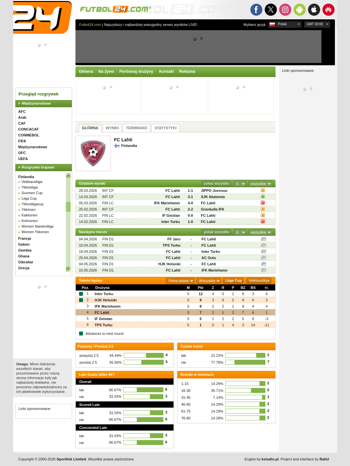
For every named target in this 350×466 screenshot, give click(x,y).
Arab (22, 117)
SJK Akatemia (213, 197)
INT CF (108, 190)
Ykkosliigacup (33, 204)
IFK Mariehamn (167, 203)
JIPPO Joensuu (214, 190)
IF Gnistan (171, 215)
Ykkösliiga (30, 187)
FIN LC (108, 203)
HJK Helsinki (169, 264)
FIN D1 (108, 239)
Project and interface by (305, 459)
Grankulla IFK (213, 209)
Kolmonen (30, 221)
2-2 (190, 209)
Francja (24, 238)
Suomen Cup (32, 193)
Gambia (24, 250)
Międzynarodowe (36, 103)
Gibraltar (25, 262)
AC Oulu (208, 258)
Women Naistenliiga (38, 226)
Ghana (24, 256)
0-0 (190, 215)
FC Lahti (173, 190)
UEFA (23, 159)
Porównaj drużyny (136, 71)
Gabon (24, 244)
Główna (86, 71)
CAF (22, 123)
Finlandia (26, 177)
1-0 (190, 222)
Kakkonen (30, 215)
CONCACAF (28, 129)
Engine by (262, 459)
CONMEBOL (28, 135)
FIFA (22, 141)
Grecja (24, 268)
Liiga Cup (29, 198)
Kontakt (166, 71)
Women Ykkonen (35, 232)
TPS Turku (171, 245)
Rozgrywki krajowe (38, 167)
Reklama (187, 71)
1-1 (190, 190)
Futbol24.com (90, 25)
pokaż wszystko (216, 183)
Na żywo (106, 71)
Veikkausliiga (32, 182)
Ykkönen (29, 210)
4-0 (190, 203)
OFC (22, 153)
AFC (22, 111)
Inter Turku (170, 222)
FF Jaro (173, 239)
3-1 (190, 197)
